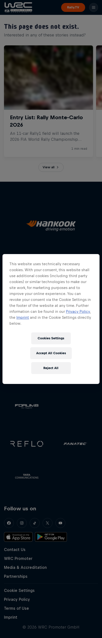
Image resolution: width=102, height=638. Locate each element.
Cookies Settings (51, 338)
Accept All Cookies (51, 353)
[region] (50, 319)
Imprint (22, 317)
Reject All (50, 368)
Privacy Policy (78, 311)
